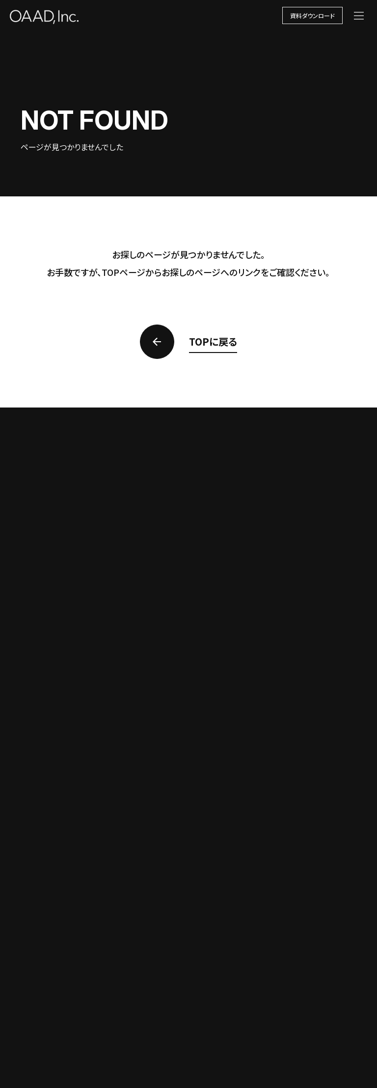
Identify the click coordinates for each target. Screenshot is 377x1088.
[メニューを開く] (359, 16)
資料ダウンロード (312, 15)
